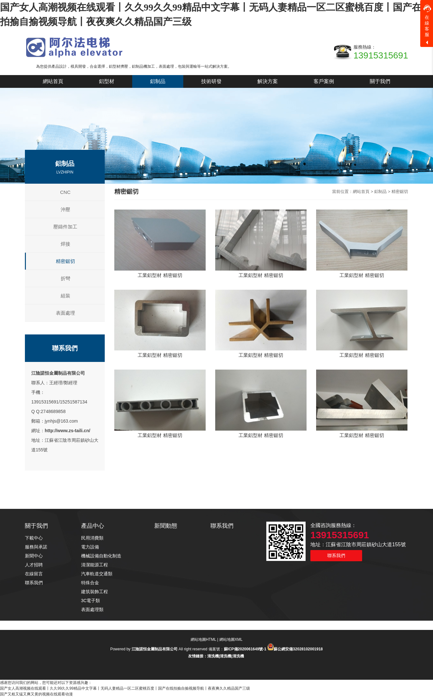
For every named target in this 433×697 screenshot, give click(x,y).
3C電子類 (90, 600)
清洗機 (213, 656)
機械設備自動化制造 (101, 555)
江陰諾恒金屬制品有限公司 (58, 373)
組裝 (65, 295)
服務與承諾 (36, 546)
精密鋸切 (65, 261)
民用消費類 (92, 537)
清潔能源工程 (94, 564)
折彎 (65, 278)
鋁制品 (380, 191)
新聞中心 (34, 555)
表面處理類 (92, 609)
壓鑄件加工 (65, 226)
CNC (65, 192)
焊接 (65, 244)
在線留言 (34, 573)
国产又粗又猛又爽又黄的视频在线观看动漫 (36, 694)
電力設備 (90, 546)
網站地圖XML (231, 639)
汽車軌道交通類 (96, 573)
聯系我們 (34, 582)
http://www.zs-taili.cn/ (67, 430)
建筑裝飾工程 (94, 591)
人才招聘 (34, 564)
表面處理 (65, 313)
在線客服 (427, 21)
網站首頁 (361, 191)
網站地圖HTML (203, 639)
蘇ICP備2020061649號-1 (245, 649)
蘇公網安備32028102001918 (298, 649)
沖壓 (65, 209)
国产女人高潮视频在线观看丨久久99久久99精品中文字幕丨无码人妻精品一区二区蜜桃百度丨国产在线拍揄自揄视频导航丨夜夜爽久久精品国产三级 (125, 688)
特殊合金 (90, 582)
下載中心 (34, 537)
